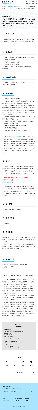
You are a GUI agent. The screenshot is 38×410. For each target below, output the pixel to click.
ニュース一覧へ (24, 372)
